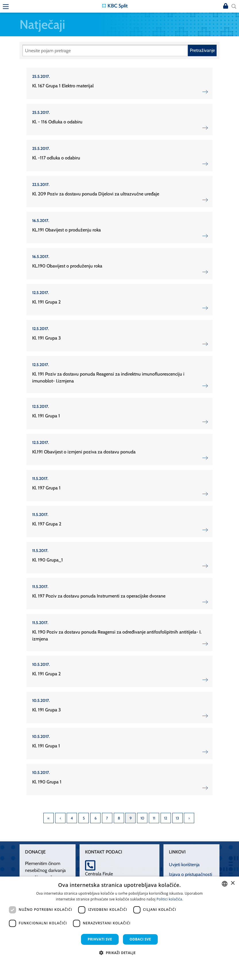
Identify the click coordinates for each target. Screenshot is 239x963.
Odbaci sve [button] (140, 939)
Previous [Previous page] (60, 818)
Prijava (225, 6)
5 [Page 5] (84, 818)
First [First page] (48, 818)
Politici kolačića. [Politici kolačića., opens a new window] (170, 899)
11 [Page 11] (154, 818)
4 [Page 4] (72, 818)
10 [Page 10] (142, 818)
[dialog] (119, 920)
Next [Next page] (189, 818)
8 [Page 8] (119, 818)
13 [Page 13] (177, 818)
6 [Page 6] (96, 818)
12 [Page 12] (165, 818)
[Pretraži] (105, 50)
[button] (119, 952)
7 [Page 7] (107, 818)
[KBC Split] (115, 5)
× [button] (232, 883)
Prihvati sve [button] (100, 939)
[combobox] (225, 884)
